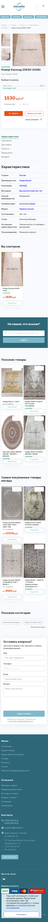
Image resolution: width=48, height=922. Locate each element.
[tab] (24, 137)
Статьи (4, 767)
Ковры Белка (33, 25)
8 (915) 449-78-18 (11, 823)
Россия (22, 25)
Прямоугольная (26, 209)
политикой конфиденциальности (20, 721)
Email (5, 674)
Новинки (16, 17)
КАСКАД (4, 28)
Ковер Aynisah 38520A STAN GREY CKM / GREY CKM (11, 525)
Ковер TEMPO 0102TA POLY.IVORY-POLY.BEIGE (33, 404)
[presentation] (22, 703)
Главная (4, 25)
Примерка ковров (9, 785)
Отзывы (4, 759)
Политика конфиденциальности (15, 771)
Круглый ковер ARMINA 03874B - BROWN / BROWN (12, 454)
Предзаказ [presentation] (6, 153)
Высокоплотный (27, 191)
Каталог (13, 25)
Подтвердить (21, 914)
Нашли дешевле (32, 119)
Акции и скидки (8, 750)
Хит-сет (38, 191)
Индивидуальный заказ (11, 789)
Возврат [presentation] (5, 157)
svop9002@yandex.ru (13, 828)
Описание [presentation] (6, 140)
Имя (5, 653)
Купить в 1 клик (34, 113)
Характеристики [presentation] (10, 136)
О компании (6, 746)
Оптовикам (6, 802)
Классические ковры (11, 622)
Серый (32, 204)
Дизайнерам (6, 806)
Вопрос (6, 684)
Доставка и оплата (9, 794)
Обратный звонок (9, 857)
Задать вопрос (24, 714)
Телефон (7, 664)
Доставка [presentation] (6, 145)
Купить (15, 113)
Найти (24, 340)
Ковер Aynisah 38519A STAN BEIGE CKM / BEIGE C (11, 582)
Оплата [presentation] (5, 149)
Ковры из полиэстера (33, 622)
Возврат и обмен (9, 798)
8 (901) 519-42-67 (11, 820)
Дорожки (28, 17)
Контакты (5, 763)
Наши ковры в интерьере (12, 754)
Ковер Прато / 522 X (11, 402)
